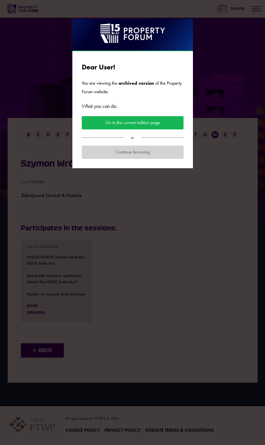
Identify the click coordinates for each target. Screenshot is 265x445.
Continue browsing (133, 152)
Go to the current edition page (132, 122)
